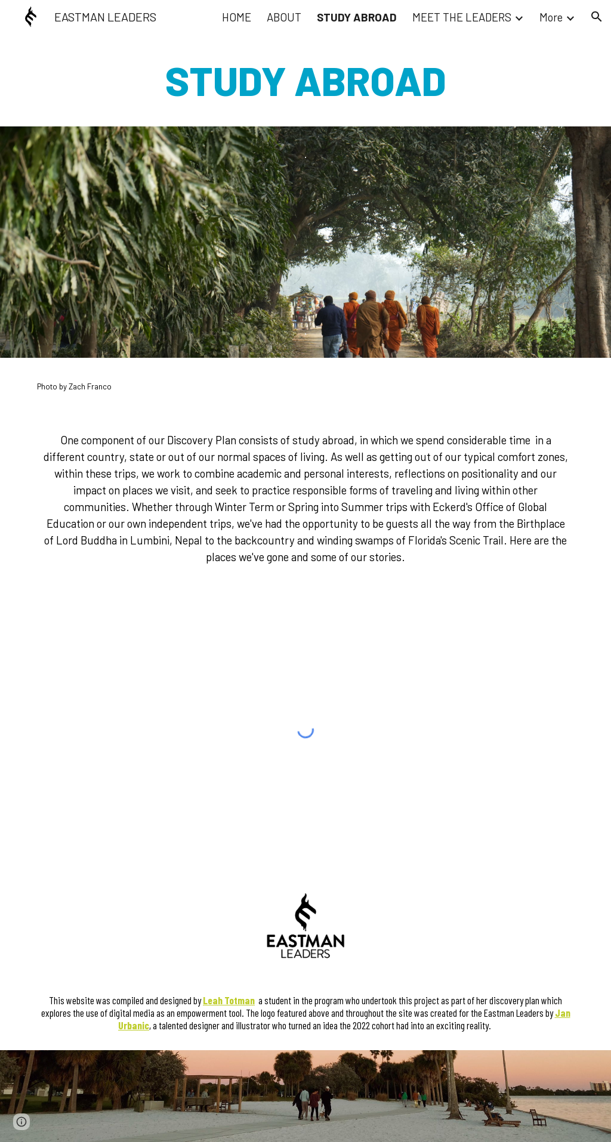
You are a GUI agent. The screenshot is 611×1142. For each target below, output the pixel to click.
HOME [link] (236, 17)
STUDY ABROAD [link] (357, 17)
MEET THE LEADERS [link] (461, 17)
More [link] (551, 17)
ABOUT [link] (284, 17)
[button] (596, 16)
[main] (306, 80)
